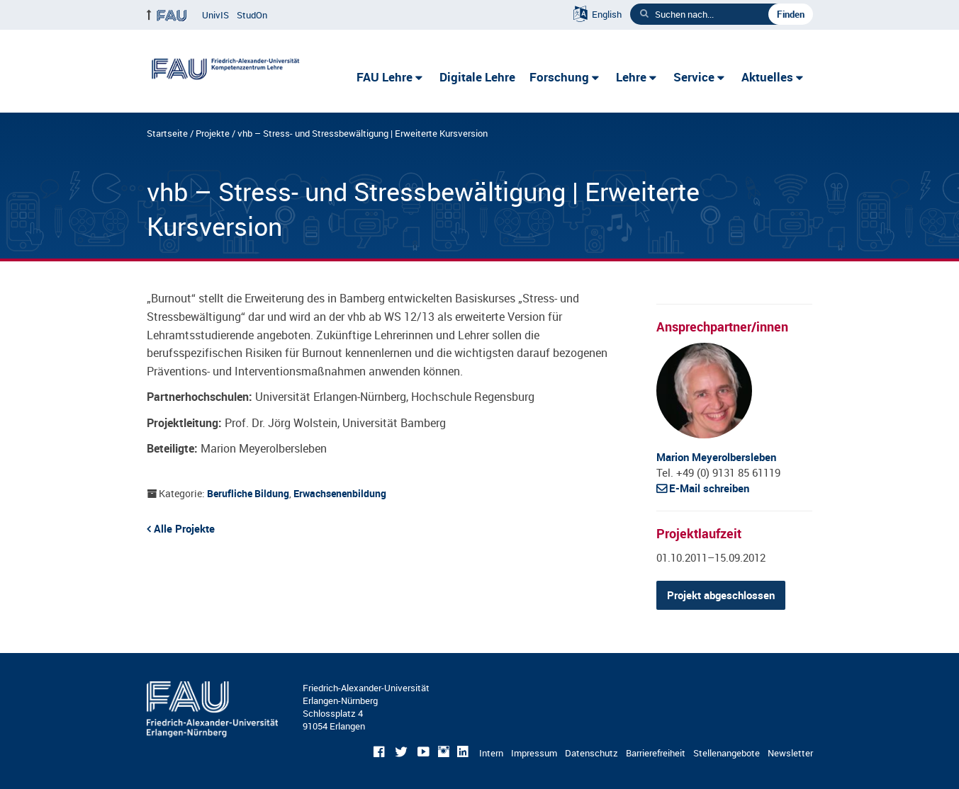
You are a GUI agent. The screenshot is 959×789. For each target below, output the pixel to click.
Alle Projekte (184, 528)
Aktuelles (767, 77)
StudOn (252, 14)
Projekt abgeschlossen (721, 595)
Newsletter (790, 753)
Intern (491, 753)
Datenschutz (591, 753)
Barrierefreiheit (655, 753)
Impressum (534, 753)
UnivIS (215, 14)
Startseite (167, 133)
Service (693, 77)
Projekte (213, 133)
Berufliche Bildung (248, 493)
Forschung (559, 77)
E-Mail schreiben (709, 488)
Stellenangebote (726, 753)
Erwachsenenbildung (339, 493)
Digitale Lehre (477, 77)
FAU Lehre (385, 77)
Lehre (631, 77)
